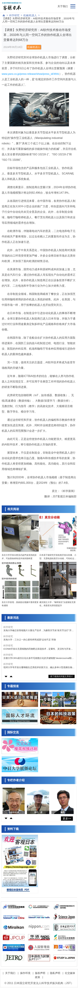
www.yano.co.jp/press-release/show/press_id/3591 (30, 73)
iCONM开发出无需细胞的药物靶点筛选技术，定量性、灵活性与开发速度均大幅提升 (38, 649)
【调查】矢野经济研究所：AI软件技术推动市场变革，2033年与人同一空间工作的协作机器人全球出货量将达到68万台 (38, 20)
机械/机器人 (30, 15)
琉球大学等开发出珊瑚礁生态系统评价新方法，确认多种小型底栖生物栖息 (38, 667)
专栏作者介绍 (16, 780)
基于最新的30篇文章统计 (61, 676)
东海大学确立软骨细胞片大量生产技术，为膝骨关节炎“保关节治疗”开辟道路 (38, 630)
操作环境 (25, 973)
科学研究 (14, 15)
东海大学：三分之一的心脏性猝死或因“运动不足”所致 (29, 639)
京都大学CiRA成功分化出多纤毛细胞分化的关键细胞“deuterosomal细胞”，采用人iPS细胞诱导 (37, 658)
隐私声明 (55, 973)
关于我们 (63, 6)
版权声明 (40, 973)
